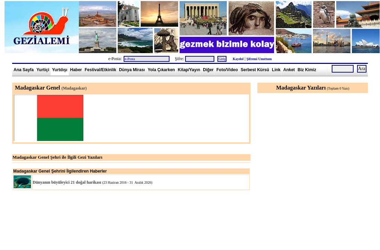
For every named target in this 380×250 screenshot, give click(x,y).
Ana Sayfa (24, 69)
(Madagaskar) (74, 88)
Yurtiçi (42, 69)
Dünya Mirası (132, 69)
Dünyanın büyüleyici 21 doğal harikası (67, 182)
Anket (289, 69)
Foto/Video (227, 69)
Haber (76, 69)
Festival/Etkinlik (100, 69)
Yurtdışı (59, 69)
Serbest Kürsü (255, 69)
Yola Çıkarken (161, 69)
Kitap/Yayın (189, 69)
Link (276, 69)
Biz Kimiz (307, 69)
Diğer (208, 69)
